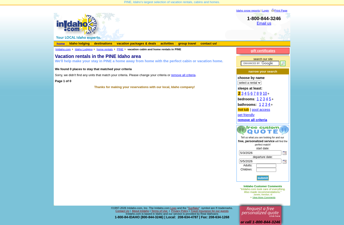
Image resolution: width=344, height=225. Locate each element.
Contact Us (122, 210)
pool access (261, 110)
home (61, 43)
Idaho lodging (79, 43)
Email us (264, 23)
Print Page (280, 10)
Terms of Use (159, 210)
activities (167, 43)
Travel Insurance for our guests (210, 210)
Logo (173, 208)
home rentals (105, 49)
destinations (103, 43)
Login (265, 10)
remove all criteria (183, 75)
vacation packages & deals (136, 43)
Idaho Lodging (83, 49)
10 (265, 93)
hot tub (243, 110)
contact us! (209, 43)
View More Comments (264, 197)
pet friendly (246, 115)
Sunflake (193, 208)
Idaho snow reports (248, 10)
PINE (120, 49)
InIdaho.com (63, 49)
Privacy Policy (179, 210)
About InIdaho (140, 210)
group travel (187, 43)
